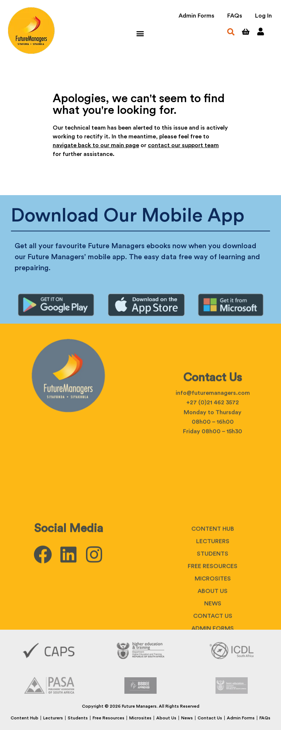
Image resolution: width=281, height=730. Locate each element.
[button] (140, 33)
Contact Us (210, 718)
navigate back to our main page (96, 145)
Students (212, 610)
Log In (263, 16)
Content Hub (212, 585)
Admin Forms (196, 16)
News (187, 718)
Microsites (140, 718)
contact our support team (183, 145)
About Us (166, 718)
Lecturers (212, 597)
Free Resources (212, 622)
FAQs (234, 16)
